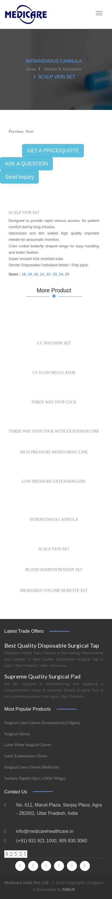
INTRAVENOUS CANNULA (54, 519)
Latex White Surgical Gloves (27, 745)
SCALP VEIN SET (24, 212)
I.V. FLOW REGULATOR (53, 372)
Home (31, 69)
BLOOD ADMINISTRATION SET (53, 569)
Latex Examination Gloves (25, 756)
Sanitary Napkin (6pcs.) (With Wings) (34, 778)
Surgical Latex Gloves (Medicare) (31, 767)
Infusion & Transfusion (63, 69)
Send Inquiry (19, 177)
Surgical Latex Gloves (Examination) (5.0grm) (42, 723)
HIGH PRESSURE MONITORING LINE (54, 452)
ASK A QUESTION (26, 164)
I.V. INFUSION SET (54, 343)
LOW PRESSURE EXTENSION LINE (54, 481)
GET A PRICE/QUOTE (53, 150)
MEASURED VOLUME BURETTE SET (54, 590)
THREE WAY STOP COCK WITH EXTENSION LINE (54, 431)
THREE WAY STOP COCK (54, 402)
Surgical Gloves (17, 734)
